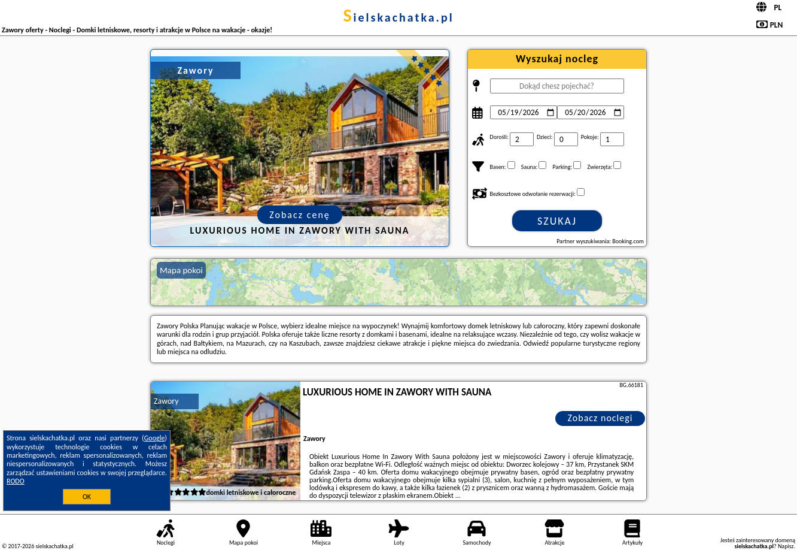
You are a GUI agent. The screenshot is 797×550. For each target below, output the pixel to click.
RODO (16, 481)
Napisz (786, 546)
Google (154, 438)
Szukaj (557, 221)
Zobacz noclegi (600, 418)
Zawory (166, 401)
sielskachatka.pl (398, 17)
